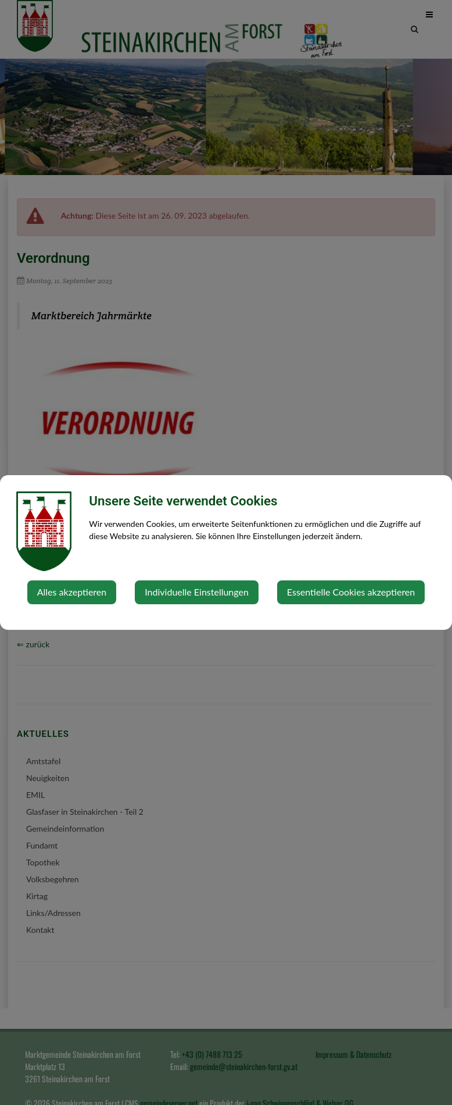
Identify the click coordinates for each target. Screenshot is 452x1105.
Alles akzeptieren (71, 591)
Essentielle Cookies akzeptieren (351, 591)
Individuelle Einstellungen (197, 591)
